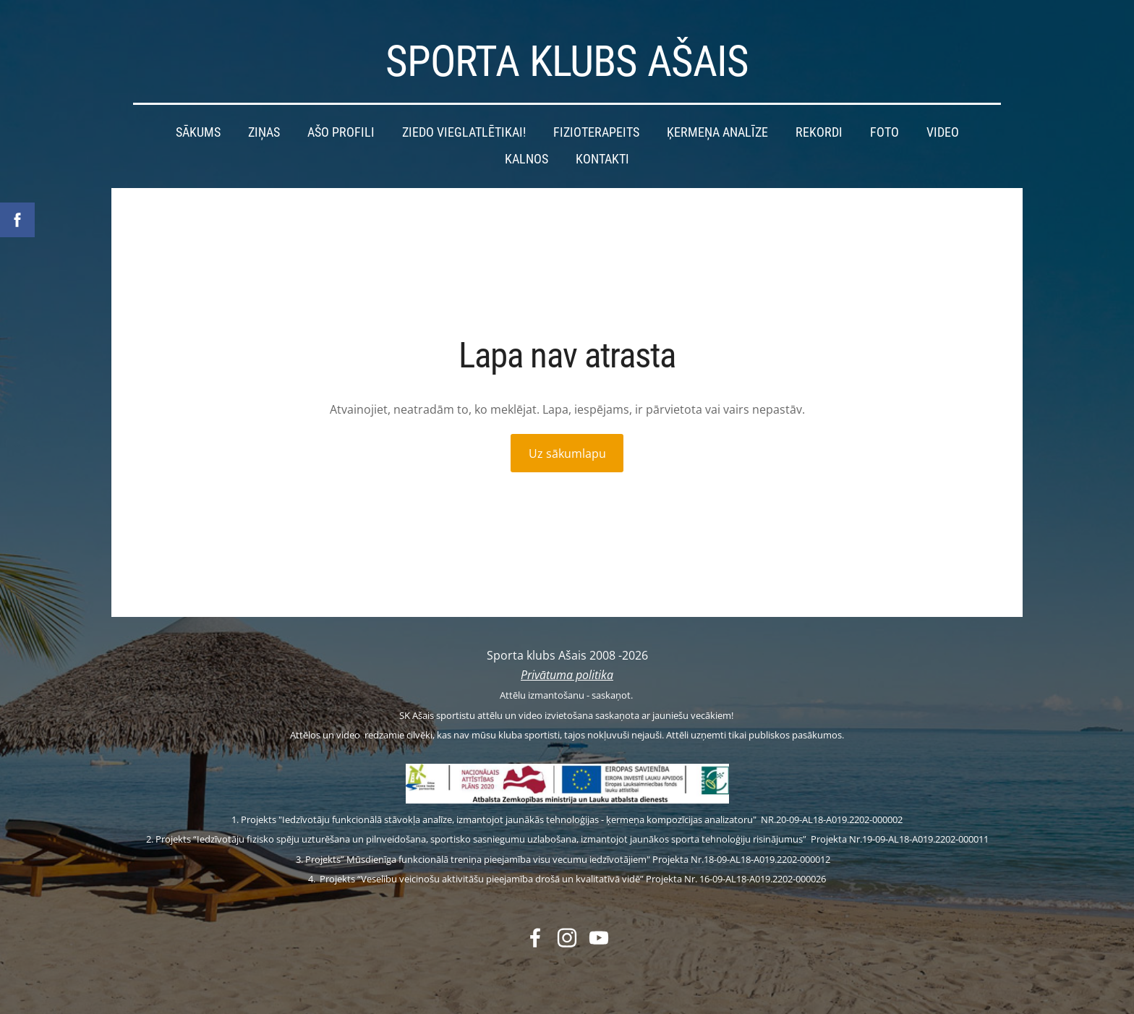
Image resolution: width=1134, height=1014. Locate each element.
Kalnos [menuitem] (526, 159)
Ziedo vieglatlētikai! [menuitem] (464, 132)
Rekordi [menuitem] (819, 132)
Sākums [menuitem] (198, 132)
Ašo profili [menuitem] (341, 132)
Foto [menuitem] (884, 132)
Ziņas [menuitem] (264, 132)
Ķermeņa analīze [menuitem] (717, 132)
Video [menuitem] (942, 132)
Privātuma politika (567, 675)
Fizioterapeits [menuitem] (596, 132)
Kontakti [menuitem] (602, 159)
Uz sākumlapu (567, 453)
